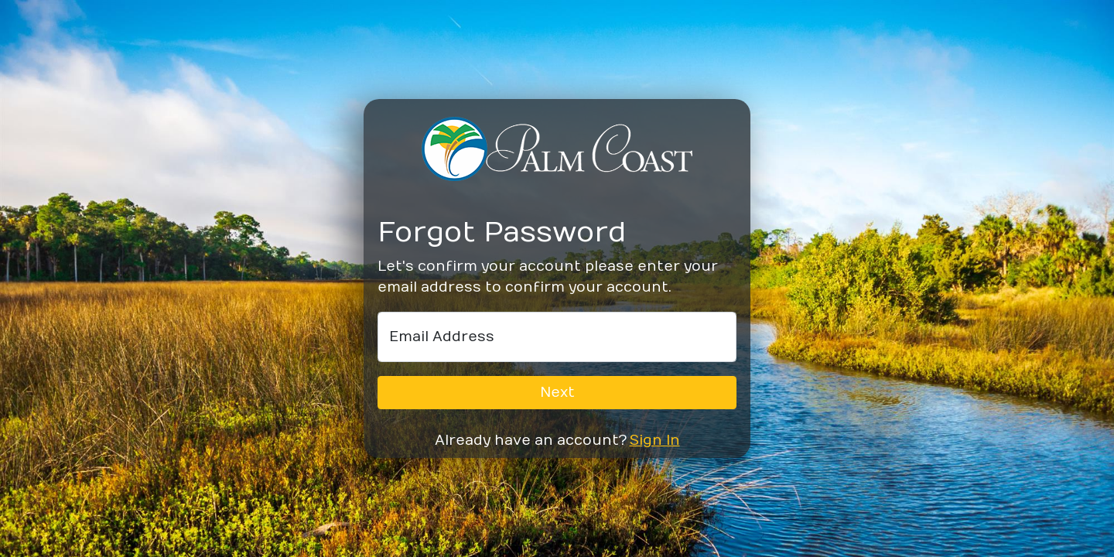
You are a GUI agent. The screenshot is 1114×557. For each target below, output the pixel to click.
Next (557, 392)
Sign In (655, 440)
